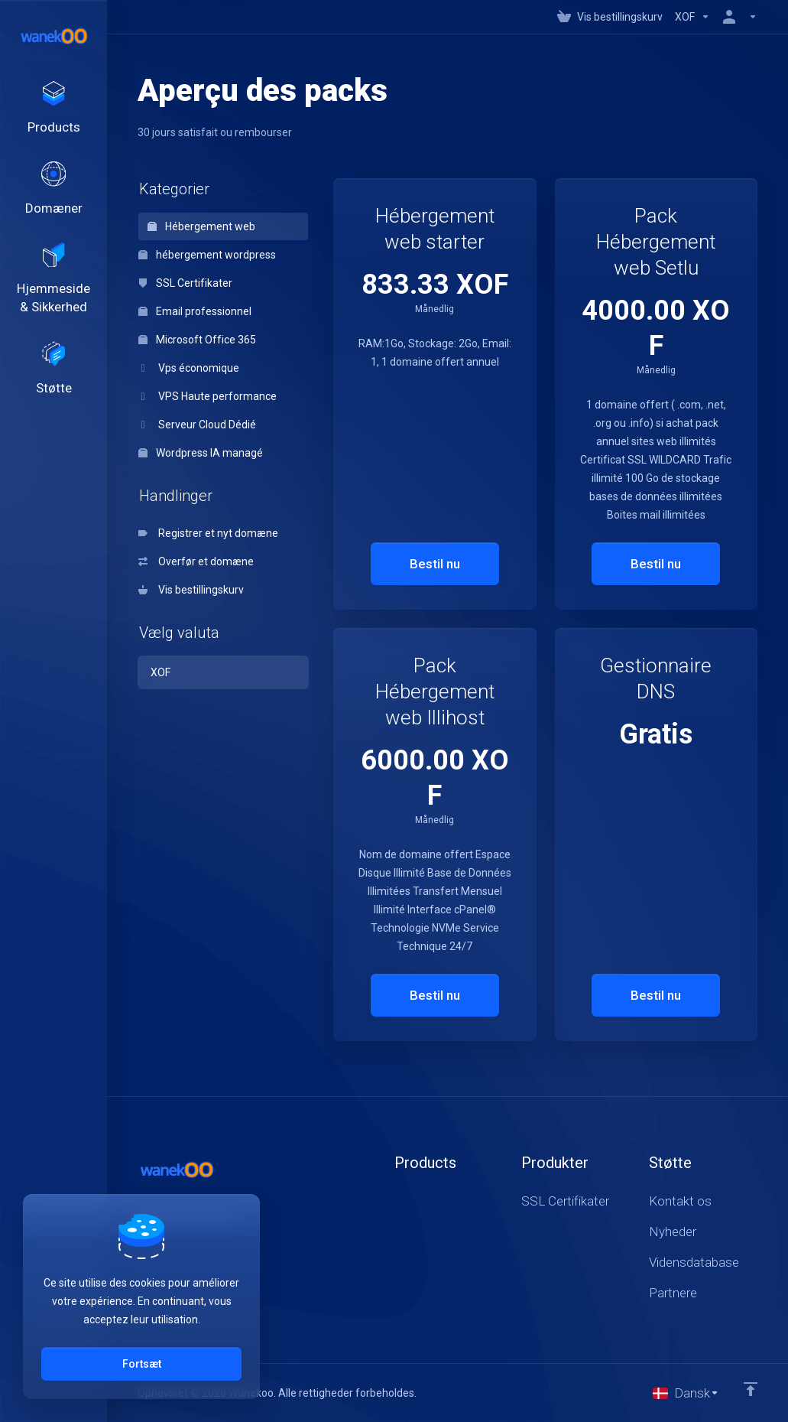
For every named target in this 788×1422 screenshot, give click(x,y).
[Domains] (53, 198)
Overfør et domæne (196, 561)
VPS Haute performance (207, 396)
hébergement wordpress (207, 255)
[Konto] (736, 17)
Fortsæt (141, 1364)
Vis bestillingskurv (191, 590)
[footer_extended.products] (53, 112)
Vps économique (188, 368)
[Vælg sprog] (685, 1393)
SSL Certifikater (185, 283)
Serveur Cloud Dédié (197, 424)
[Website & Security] (53, 294)
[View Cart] (610, 17)
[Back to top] (750, 1389)
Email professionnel (194, 311)
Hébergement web (201, 226)
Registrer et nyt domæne (208, 533)
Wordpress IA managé (200, 453)
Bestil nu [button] (435, 563)
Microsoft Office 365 (197, 340)
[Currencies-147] (692, 17)
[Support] (53, 389)
